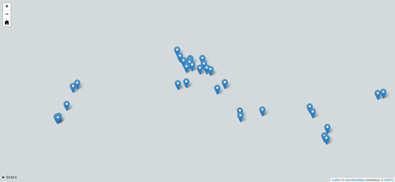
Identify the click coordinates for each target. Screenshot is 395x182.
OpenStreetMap (355, 179)
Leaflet (336, 179)
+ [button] (7, 7)
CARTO (389, 179)
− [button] (7, 14)
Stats (11, 177)
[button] (7, 22)
